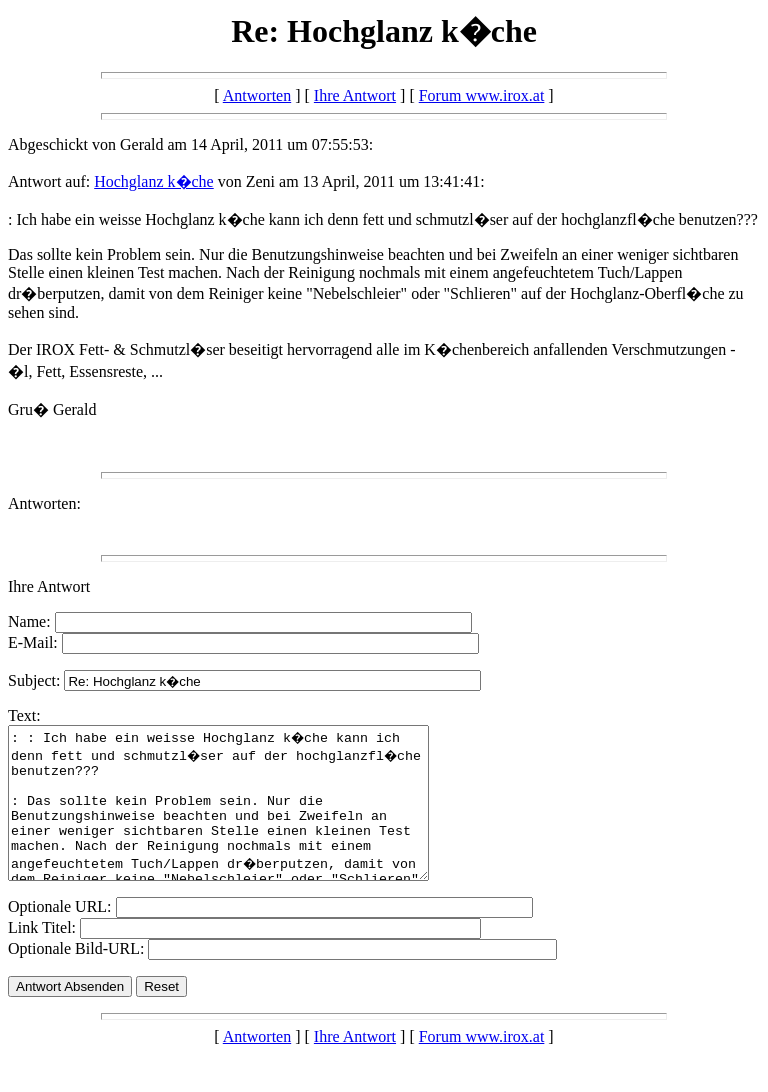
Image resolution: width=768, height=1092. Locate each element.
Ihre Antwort (355, 95)
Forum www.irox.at (482, 95)
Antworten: (44, 503)
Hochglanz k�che (154, 181)
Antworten (257, 95)
